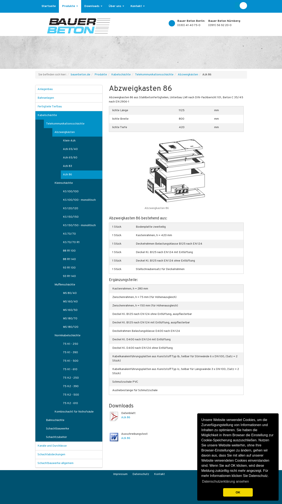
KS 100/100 (71, 191)
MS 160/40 (70, 301)
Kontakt (138, 6)
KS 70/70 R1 (71, 242)
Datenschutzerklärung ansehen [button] (225, 481)
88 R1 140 (69, 259)
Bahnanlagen (46, 98)
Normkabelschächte (67, 335)
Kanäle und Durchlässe (52, 446)
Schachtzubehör (56, 437)
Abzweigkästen (188, 74)
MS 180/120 (70, 327)
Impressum (120, 474)
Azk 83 (67, 166)
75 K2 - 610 (70, 403)
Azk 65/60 (70, 157)
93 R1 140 (69, 276)
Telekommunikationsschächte (154, 74)
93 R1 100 (69, 268)
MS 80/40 (70, 293)
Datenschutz (140, 474)
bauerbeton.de (80, 74)
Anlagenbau (45, 89)
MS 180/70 (70, 318)
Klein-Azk (69, 141)
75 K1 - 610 (70, 369)
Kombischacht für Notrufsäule (74, 412)
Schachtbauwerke (57, 429)
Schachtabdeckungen (51, 454)
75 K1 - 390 (70, 352)
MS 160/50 (70, 310)
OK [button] (238, 492)
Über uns (116, 6)
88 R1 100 (69, 251)
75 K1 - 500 (70, 361)
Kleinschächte (63, 183)
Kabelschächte (121, 74)
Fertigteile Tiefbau (50, 106)
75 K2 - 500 (71, 395)
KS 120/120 (70, 208)
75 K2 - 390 (71, 386)
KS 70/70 (69, 234)
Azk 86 (125, 417)
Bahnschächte (55, 420)
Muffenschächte (64, 285)
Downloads (93, 6)
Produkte (70, 6)
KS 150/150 (71, 217)
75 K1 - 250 (70, 344)
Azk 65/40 (70, 149)
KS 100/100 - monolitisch (79, 200)
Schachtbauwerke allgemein (56, 463)
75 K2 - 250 (71, 378)
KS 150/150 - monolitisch (79, 225)
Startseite (49, 6)
